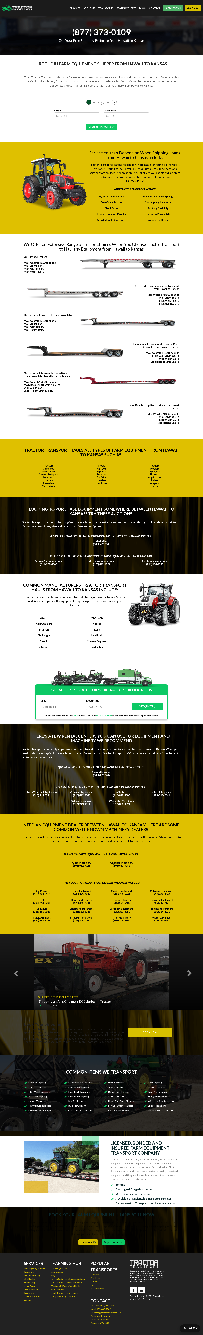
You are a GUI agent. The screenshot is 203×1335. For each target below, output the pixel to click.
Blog (53, 1275)
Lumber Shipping (116, 1082)
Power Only (29, 1282)
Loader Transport (156, 1087)
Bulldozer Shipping (77, 1105)
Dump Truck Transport (119, 1091)
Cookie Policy (135, 1299)
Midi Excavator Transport (160, 1110)
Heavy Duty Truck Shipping (121, 1101)
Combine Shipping (37, 1082)
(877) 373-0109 (173, 8)
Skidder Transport (157, 1105)
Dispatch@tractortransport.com (106, 1312)
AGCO (44, 617)
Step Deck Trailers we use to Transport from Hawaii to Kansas (157, 287)
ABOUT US (89, 8)
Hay (92, 1285)
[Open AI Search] (190, 1328)
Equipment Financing (100, 1316)
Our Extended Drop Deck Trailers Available (48, 315)
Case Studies (57, 1271)
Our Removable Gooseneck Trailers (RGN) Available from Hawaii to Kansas (155, 346)
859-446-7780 (104, 1309)
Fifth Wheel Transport (39, 1091)
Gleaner (43, 647)
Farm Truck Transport (79, 1091)
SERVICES (75, 8)
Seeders (101, 474)
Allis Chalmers (44, 623)
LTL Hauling (30, 1278)
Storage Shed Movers (158, 1096)
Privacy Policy (158, 1296)
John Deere (97, 617)
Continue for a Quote (102, 126)
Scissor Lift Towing (117, 1087)
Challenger (44, 635)
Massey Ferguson (97, 641)
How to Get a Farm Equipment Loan (68, 1278)
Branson (44, 629)
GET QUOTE (147, 706)
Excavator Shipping (37, 1096)
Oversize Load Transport (40, 1110)
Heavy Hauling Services (39, 1105)
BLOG (142, 8)
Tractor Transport (37, 1087)
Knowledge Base (59, 1268)
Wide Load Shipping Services (161, 1101)
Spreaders (48, 483)
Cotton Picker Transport (80, 1110)
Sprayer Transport (37, 1101)
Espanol (27, 1299)
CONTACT (154, 8)
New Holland (97, 647)
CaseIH (44, 641)
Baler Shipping (155, 1082)
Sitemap (146, 1299)
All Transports (97, 1288)
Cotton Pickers (48, 471)
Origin (57, 110)
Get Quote (192, 8)
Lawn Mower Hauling (78, 1087)
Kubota (97, 623)
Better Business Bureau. (138, 168)
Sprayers (155, 471)
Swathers (48, 477)
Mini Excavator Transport (120, 1105)
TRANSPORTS (105, 8)
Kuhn (97, 629)
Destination (110, 110)
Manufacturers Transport (80, 1082)
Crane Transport (116, 1096)
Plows (101, 465)
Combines (48, 468)
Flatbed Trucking (32, 1275)
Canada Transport (32, 1296)
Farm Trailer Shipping (78, 1096)
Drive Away (29, 1285)
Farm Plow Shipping (157, 1091)
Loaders (48, 480)
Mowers (154, 468)
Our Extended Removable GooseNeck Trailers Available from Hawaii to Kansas (47, 375)
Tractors (48, 465)
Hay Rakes (101, 483)
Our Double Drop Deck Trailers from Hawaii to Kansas (154, 407)
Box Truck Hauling (77, 1101)
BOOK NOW (150, 1032)
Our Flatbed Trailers (35, 256)
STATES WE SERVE (126, 8)
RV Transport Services (119, 1110)
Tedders (154, 465)
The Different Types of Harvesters (67, 1282)
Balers (154, 480)
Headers (101, 480)
